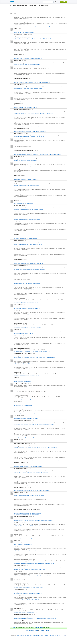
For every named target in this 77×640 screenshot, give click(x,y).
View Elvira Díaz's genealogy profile (19, 32)
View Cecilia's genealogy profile (18, 544)
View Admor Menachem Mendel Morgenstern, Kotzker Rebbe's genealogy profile (26, 26)
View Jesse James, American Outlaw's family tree (38, 624)
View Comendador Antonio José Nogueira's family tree (41, 490)
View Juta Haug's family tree (29, 500)
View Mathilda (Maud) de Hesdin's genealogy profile (21, 466)
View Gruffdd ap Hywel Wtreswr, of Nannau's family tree (41, 351)
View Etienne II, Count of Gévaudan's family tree (38, 569)
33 (41, 630)
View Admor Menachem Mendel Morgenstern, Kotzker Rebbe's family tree (49, 26)
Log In (58, 1)
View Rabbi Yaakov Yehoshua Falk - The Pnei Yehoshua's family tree (47, 447)
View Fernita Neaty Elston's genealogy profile (20, 64)
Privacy (31, 635)
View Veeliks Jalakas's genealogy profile (20, 550)
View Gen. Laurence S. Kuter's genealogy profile (21, 599)
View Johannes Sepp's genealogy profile (20, 107)
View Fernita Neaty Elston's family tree (34, 64)
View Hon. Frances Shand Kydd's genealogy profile (21, 209)
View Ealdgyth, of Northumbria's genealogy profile (21, 191)
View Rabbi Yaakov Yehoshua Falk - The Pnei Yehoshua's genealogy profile (25, 447)
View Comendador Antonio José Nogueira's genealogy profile (23, 490)
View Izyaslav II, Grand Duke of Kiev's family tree (38, 437)
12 (31, 630)
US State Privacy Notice (36, 635)
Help (59, 635)
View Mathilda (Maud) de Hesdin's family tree (36, 466)
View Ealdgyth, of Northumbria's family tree (36, 191)
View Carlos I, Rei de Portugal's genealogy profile (21, 478)
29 (36, 630)
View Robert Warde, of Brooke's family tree (36, 225)
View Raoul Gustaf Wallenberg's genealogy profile (21, 58)
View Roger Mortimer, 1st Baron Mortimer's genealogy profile (23, 94)
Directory (21, 635)
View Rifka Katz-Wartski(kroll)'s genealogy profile (21, 244)
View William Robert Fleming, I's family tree (36, 88)
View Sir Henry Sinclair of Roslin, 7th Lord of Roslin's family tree (45, 357)
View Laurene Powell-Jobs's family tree (34, 283)
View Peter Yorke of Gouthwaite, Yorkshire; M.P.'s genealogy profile (24, 520)
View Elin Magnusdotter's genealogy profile (20, 215)
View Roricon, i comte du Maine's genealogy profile (21, 275)
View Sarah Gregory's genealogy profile (20, 538)
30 (37, 630)
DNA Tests (33, 1)
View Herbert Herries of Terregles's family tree (37, 142)
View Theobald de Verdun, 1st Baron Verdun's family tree (42, 399)
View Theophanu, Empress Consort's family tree (38, 269)
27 (33, 630)
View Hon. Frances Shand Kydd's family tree (36, 209)
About (18, 635)
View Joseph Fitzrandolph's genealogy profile (20, 308)
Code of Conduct (46, 635)
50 (48, 630)
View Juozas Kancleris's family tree (32, 418)
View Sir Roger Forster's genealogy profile (20, 302)
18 (32, 630)
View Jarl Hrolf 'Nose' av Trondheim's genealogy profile (22, 166)
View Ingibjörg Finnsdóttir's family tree (33, 185)
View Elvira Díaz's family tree (29, 32)
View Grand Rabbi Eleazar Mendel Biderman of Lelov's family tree (46, 618)
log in (14, 627)
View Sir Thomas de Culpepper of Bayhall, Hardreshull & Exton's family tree (50, 154)
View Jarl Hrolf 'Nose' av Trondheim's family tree (38, 166)
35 (43, 630)
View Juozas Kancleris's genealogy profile (20, 418)
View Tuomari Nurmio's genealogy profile (20, 238)
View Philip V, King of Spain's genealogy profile (21, 525)
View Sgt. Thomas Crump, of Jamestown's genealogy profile (23, 472)
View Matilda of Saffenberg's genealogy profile (21, 219)
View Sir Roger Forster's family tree (32, 302)
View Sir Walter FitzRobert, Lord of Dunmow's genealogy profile (23, 82)
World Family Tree (55, 635)
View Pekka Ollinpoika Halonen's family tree (36, 263)
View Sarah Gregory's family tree (31, 538)
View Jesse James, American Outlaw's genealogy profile (22, 624)
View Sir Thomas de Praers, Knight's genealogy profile (22, 339)
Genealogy (28, 1)
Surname (24, 635)
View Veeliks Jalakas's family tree (32, 550)
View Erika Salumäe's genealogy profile (20, 413)
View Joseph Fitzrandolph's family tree (33, 308)
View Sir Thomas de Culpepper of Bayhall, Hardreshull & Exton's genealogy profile (26, 154)
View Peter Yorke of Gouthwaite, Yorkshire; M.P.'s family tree (44, 520)
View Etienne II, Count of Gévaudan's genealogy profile (22, 569)
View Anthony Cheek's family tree (32, 160)
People (20, 1)
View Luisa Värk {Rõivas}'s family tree (33, 375)
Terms (28, 635)
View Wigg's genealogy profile (18, 381)
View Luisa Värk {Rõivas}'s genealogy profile (20, 375)
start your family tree (39, 627)
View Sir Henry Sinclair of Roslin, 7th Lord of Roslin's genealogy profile (24, 357)
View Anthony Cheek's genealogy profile (20, 160)
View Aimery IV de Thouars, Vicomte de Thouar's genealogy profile (24, 119)
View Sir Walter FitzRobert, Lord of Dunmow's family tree (42, 82)
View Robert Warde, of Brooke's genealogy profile (21, 225)
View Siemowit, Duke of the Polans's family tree (38, 587)
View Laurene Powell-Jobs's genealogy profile (20, 283)
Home (16, 1)
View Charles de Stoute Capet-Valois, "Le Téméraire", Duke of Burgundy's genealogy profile (27, 513)
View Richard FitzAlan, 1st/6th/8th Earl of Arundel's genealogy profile (24, 113)
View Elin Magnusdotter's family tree (33, 215)
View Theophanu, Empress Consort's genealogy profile (22, 269)
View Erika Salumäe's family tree (31, 413)
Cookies (42, 635)
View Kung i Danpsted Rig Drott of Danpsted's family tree (42, 575)
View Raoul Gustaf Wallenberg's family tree (36, 58)
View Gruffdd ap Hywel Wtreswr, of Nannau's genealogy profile (23, 351)
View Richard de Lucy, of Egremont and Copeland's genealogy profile (24, 563)
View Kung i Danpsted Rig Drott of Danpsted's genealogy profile (23, 575)
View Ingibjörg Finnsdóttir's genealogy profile (20, 185)
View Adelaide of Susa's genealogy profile (20, 179)
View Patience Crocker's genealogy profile (20, 250)
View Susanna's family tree (29, 333)
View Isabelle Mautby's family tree (32, 612)
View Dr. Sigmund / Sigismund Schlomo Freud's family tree (43, 38)
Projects (23, 1)
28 (35, 630)
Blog (50, 635)
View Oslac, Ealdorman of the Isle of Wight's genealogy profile (23, 387)
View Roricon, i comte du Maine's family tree (36, 275)
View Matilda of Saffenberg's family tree (34, 219)
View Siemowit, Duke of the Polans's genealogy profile (22, 587)
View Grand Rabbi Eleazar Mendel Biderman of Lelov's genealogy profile (24, 618)
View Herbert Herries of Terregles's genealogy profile (21, 142)
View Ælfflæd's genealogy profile (19, 405)
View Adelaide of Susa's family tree (32, 179)
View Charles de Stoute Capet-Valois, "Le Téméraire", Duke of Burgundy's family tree (26, 514)
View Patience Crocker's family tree (32, 250)
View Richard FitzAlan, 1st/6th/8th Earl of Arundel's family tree (44, 113)
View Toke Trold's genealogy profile (19, 363)
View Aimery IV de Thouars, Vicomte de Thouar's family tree (43, 119)
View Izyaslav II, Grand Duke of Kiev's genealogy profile (22, 437)
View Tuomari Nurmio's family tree (32, 238)
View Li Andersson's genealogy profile (19, 289)
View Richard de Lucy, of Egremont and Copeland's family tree (44, 563)
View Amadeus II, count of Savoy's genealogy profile (21, 136)
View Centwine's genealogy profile (19, 203)
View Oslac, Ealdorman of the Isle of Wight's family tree (41, 387)
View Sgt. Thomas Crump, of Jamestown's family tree (40, 472)
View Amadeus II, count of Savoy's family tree (37, 136)
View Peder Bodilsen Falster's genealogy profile (21, 327)
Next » (51, 630)
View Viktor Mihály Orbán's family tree (33, 314)
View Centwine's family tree (29, 203)
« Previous (27, 630)
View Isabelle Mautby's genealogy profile (20, 612)
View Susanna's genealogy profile (19, 333)
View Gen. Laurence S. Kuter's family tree (35, 599)
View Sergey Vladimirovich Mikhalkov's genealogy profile (22, 131)
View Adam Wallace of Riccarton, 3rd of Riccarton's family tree (44, 424)
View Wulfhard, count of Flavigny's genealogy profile (21, 495)
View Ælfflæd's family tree (28, 405)
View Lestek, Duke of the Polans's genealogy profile (21, 453)
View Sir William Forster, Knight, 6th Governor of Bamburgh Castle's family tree (51, 69)
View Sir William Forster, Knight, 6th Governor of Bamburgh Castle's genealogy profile (26, 69)
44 (47, 630)
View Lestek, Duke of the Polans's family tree (36, 453)
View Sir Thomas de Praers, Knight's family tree (38, 339)
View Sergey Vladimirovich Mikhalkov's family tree (39, 131)
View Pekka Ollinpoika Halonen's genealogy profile (21, 263)
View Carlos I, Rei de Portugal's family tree (35, 478)
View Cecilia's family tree (28, 544)
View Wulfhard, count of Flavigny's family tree (37, 495)
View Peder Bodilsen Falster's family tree (35, 327)
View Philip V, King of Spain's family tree (35, 525)
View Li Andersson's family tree (30, 289)
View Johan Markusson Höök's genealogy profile (21, 593)
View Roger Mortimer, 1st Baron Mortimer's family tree (41, 94)
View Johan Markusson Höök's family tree (35, 593)
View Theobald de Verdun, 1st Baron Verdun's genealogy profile (23, 399)
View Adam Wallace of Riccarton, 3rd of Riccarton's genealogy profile (24, 424)
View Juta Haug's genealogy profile (19, 500)
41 (46, 630)
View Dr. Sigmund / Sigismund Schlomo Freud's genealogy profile (23, 38)
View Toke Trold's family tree (29, 363)
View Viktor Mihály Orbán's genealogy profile (20, 314)
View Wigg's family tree (27, 381)
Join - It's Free (63, 1)
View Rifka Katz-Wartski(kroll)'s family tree (35, 244)
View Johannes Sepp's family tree (32, 107)
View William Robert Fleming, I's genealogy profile (21, 88)
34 (42, 630)
